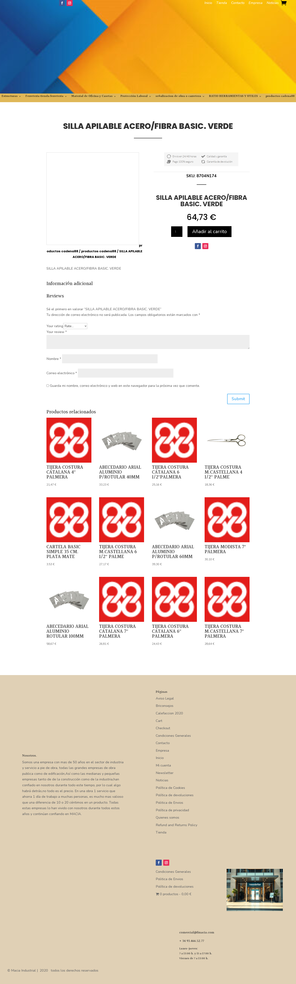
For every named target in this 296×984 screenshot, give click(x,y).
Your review (56, 332)
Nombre (53, 359)
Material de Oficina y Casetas (91, 97)
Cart (159, 721)
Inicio (208, 3)
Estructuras (9, 97)
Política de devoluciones (175, 795)
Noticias (273, 3)
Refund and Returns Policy (176, 825)
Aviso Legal (165, 698)
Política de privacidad (172, 810)
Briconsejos (164, 705)
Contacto (237, 3)
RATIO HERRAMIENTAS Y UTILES (233, 97)
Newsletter (164, 773)
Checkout (163, 728)
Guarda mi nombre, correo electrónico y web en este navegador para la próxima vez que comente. (125, 385)
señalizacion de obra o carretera (178, 97)
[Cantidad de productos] (176, 231)
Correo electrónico (61, 373)
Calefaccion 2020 (169, 713)
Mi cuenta (163, 765)
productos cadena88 (280, 97)
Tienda (221, 3)
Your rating (54, 326)
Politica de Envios (169, 802)
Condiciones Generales (173, 735)
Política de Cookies (170, 788)
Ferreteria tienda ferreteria (44, 97)
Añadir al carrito (209, 231)
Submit (238, 399)
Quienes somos (167, 817)
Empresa (256, 3)
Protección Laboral (134, 97)
